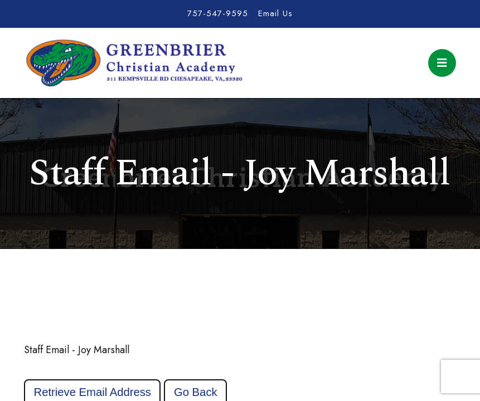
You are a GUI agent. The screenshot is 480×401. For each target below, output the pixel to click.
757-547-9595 (217, 13)
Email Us (275, 13)
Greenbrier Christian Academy (133, 63)
